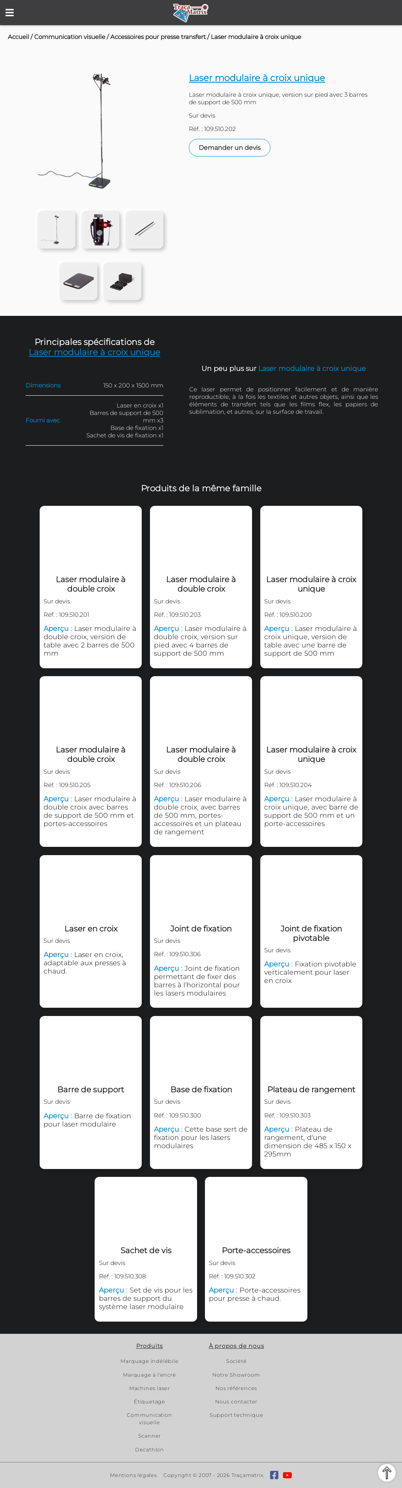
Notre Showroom (236, 1375)
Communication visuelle (69, 37)
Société (236, 1361)
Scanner (149, 1436)
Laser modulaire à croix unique (256, 37)
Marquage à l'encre (149, 1375)
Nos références (236, 1388)
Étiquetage (149, 1402)
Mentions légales (133, 1475)
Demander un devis (230, 147)
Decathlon (149, 1450)
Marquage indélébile (149, 1361)
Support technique (236, 1415)
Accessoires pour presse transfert (158, 37)
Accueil (18, 37)
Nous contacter (236, 1402)
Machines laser (149, 1388)
